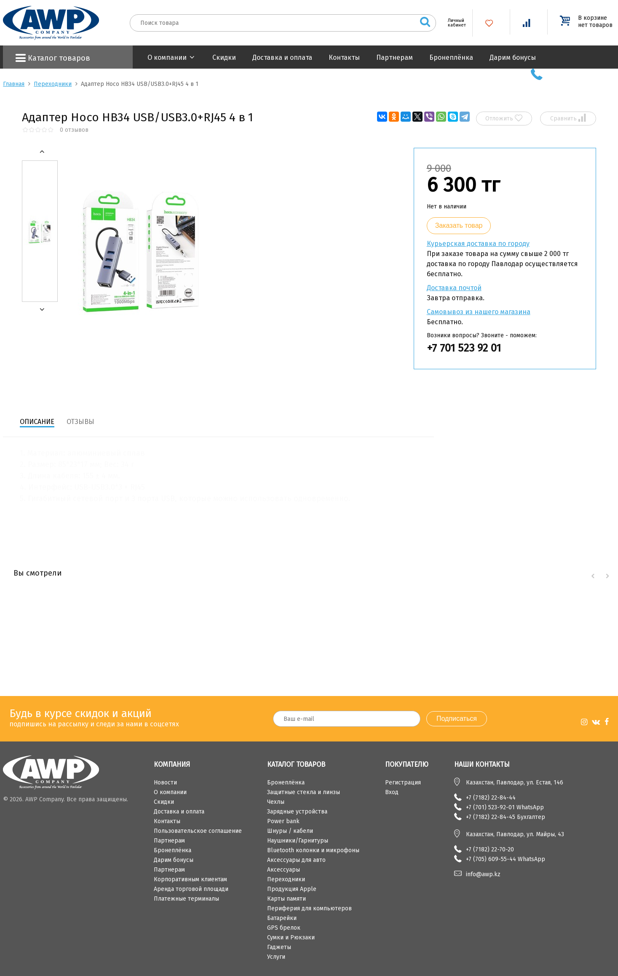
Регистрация (403, 782)
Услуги (276, 956)
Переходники (53, 84)
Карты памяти (286, 898)
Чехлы (275, 801)
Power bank (283, 821)
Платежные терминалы (186, 898)
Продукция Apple (291, 889)
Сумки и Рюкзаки (291, 937)
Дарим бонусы (513, 57)
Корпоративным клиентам (190, 879)
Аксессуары (283, 869)
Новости (165, 782)
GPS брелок (283, 927)
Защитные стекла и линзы (303, 792)
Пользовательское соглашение (198, 831)
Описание (37, 422)
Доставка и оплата (282, 57)
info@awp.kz (483, 874)
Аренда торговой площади (191, 889)
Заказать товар (459, 225)
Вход (392, 792)
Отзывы (80, 422)
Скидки (224, 57)
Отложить (503, 118)
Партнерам (394, 57)
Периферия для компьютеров (309, 908)
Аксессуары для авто (296, 860)
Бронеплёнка (451, 57)
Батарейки (282, 918)
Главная (13, 84)
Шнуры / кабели (290, 831)
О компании (167, 57)
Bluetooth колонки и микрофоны (313, 850)
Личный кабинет (454, 22)
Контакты (344, 57)
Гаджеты (279, 947)
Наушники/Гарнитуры (297, 840)
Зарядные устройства (297, 811)
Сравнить (568, 118)
